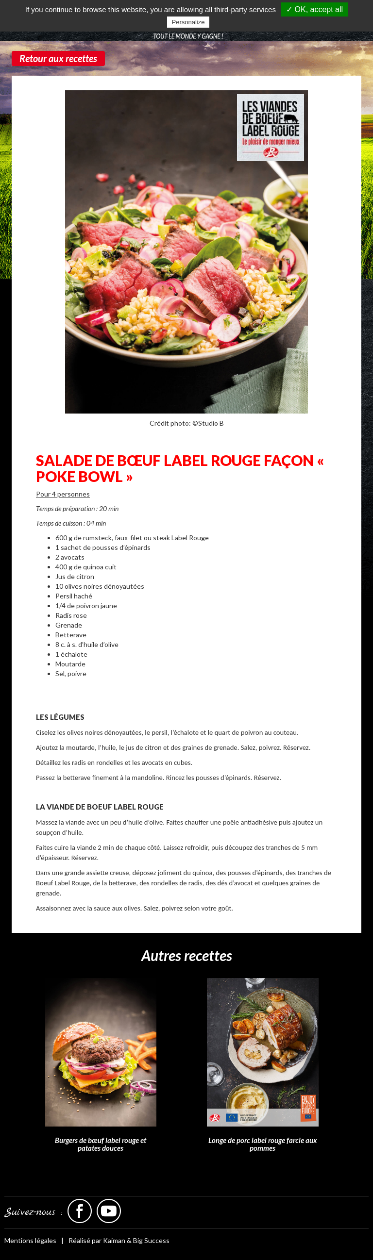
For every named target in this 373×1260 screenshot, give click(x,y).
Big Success (151, 1240)
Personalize (188, 22)
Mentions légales (30, 1240)
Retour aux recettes (58, 58)
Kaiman (114, 1240)
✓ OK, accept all (314, 9)
